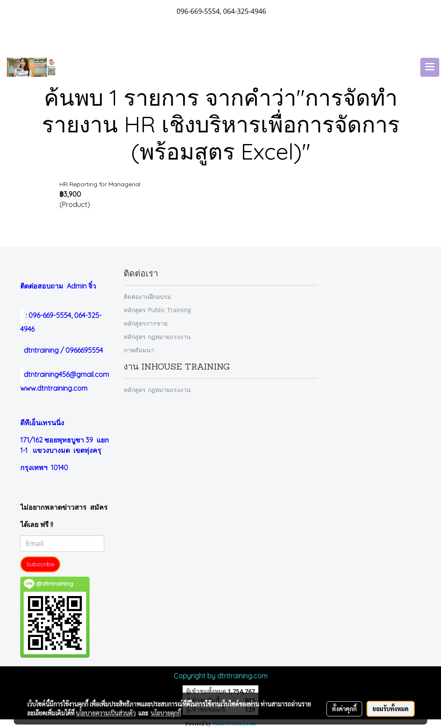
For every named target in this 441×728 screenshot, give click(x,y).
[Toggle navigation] (429, 67)
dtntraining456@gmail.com (64, 374)
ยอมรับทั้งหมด (391, 708)
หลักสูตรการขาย (146, 323)
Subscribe (40, 564)
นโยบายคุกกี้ (166, 713)
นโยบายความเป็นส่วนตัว (106, 713)
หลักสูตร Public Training (157, 310)
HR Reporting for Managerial (99, 184)
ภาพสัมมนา (139, 350)
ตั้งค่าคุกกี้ (344, 708)
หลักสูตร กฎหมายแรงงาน (157, 337)
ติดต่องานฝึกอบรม (147, 296)
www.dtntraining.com (53, 388)
